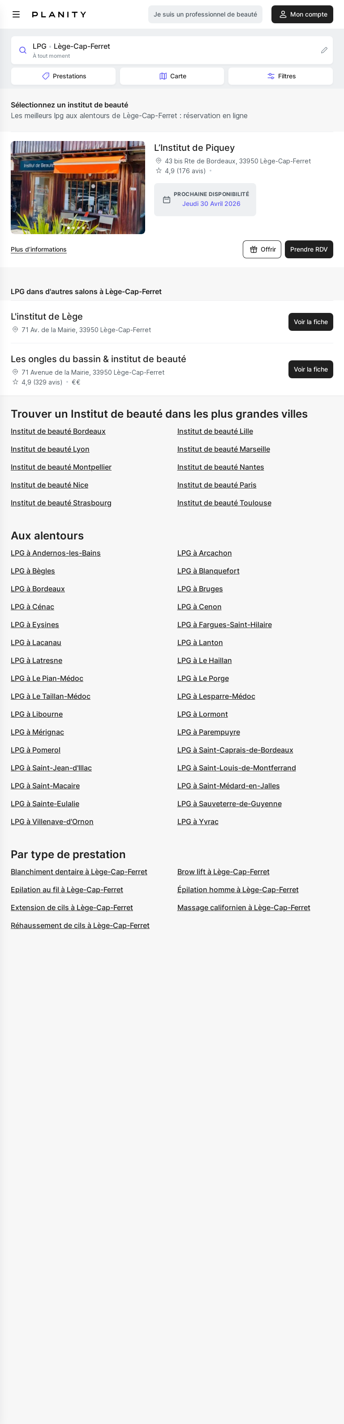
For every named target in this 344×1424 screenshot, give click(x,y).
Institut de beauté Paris (217, 484)
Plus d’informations (39, 249)
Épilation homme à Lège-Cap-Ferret (238, 889)
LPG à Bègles (33, 570)
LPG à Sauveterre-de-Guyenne (229, 803)
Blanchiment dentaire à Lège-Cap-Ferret (79, 871)
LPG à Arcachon (204, 552)
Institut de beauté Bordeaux (58, 431)
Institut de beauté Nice (49, 484)
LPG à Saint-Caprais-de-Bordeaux (235, 749)
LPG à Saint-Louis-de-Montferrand (236, 767)
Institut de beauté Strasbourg (61, 502)
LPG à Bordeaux (38, 588)
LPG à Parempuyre (208, 731)
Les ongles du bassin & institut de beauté (98, 359)
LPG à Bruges (200, 588)
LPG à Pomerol (35, 749)
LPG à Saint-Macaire (45, 785)
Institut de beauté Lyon (50, 449)
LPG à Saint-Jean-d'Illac (51, 767)
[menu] (16, 14)
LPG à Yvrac (198, 821)
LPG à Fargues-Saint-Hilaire (224, 624)
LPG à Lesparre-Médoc (216, 696)
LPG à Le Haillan (204, 660)
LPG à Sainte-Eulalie (45, 803)
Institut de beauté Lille (215, 431)
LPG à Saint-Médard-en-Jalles (228, 785)
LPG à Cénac (32, 606)
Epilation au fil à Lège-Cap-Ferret (67, 889)
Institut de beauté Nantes (220, 466)
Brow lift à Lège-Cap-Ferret (223, 871)
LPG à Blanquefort (208, 570)
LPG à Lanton (200, 642)
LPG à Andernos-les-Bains (56, 552)
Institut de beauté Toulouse (224, 502)
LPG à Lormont (202, 714)
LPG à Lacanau (36, 642)
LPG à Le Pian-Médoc (47, 678)
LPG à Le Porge (203, 678)
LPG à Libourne (37, 714)
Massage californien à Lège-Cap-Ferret (243, 907)
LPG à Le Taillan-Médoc (50, 696)
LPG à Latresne (36, 660)
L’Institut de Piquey (194, 147)
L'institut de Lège (47, 316)
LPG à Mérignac (37, 731)
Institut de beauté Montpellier (61, 466)
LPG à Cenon (199, 606)
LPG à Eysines (35, 624)
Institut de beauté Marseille (223, 449)
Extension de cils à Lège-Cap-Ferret (72, 907)
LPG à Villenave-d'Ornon (52, 821)
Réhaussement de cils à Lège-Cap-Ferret (80, 925)
